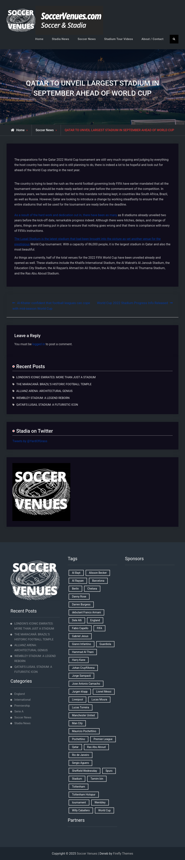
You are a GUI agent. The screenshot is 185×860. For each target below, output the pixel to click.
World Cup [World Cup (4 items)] (104, 810)
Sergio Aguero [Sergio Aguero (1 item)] (80, 762)
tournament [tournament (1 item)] (79, 802)
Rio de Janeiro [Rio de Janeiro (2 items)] (80, 754)
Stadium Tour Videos (118, 39)
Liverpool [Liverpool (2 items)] (77, 699)
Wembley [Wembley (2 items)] (100, 802)
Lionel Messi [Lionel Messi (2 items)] (103, 691)
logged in (38, 344)
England (19, 694)
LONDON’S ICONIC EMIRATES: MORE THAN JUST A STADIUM (55, 377)
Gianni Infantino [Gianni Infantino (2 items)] (81, 644)
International (22, 699)
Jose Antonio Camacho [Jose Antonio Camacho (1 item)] (86, 683)
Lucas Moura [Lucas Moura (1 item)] (99, 699)
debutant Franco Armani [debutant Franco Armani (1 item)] (86, 612)
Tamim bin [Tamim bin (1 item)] (96, 778)
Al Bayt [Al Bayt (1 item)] (76, 572)
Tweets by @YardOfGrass (29, 441)
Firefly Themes (123, 853)
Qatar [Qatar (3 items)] (75, 747)
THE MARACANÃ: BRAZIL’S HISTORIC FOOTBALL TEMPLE (53, 384)
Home (39, 39)
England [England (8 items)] (95, 620)
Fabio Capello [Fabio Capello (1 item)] (80, 628)
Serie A (18, 711)
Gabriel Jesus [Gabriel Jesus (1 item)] (80, 636)
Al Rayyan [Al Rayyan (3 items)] (78, 580)
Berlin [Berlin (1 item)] (75, 588)
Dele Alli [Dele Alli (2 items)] (77, 620)
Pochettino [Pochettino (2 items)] (78, 739)
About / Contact (153, 39)
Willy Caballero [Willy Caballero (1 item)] (81, 810)
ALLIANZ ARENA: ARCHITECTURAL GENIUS (44, 391)
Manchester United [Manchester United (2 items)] (83, 715)
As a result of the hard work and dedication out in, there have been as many (65, 215)
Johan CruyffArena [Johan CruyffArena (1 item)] (83, 667)
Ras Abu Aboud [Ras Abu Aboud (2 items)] (96, 747)
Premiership (22, 705)
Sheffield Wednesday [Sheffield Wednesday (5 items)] (84, 770)
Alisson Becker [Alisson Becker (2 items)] (98, 572)
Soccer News (87, 39)
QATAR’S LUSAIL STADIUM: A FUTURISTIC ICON (47, 404)
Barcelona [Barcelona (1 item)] (98, 580)
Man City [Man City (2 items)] (77, 723)
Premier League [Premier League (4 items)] (103, 739)
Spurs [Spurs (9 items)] (109, 770)
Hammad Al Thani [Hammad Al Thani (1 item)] (83, 651)
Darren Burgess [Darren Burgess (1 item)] (81, 604)
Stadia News (60, 39)
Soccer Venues (87, 853)
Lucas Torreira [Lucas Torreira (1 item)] (80, 707)
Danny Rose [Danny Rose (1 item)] (79, 596)
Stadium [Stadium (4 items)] (77, 778)
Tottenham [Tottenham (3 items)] (78, 786)
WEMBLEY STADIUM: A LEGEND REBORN (42, 398)
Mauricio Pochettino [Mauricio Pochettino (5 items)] (84, 731)
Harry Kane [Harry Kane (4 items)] (78, 659)
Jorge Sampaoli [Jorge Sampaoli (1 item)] (81, 675)
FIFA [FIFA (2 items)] (99, 628)
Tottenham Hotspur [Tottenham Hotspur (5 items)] (83, 794)
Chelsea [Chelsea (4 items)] (92, 588)
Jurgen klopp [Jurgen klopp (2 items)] (80, 691)
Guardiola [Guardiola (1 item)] (105, 644)
